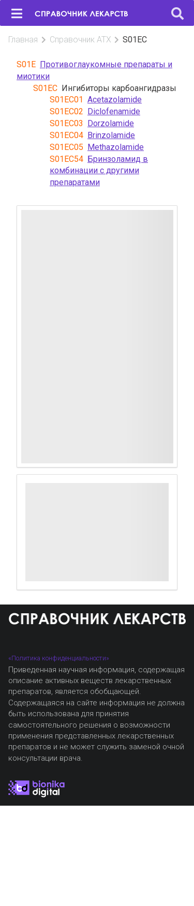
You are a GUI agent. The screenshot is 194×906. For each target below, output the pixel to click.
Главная (23, 39)
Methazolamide (115, 147)
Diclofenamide (113, 111)
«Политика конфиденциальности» (58, 658)
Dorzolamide (110, 123)
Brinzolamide (111, 135)
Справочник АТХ (80, 39)
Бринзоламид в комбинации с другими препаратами (99, 171)
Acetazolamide (114, 99)
